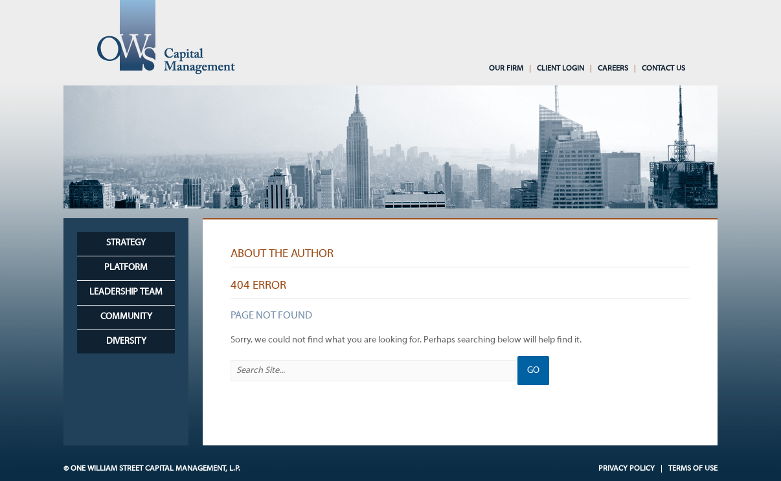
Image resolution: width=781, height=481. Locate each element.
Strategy (126, 243)
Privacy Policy (626, 469)
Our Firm (506, 69)
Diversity (126, 341)
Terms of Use (693, 469)
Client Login (560, 69)
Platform (126, 268)
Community (126, 317)
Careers (613, 69)
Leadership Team (126, 292)
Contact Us (663, 69)
